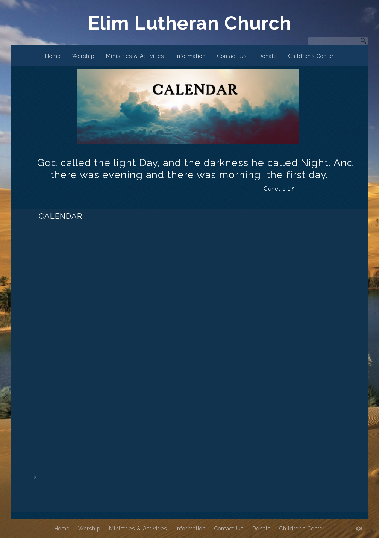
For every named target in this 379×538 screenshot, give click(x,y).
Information (191, 56)
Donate (267, 56)
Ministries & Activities (135, 56)
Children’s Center (311, 56)
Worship (83, 56)
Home (53, 56)
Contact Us (232, 56)
